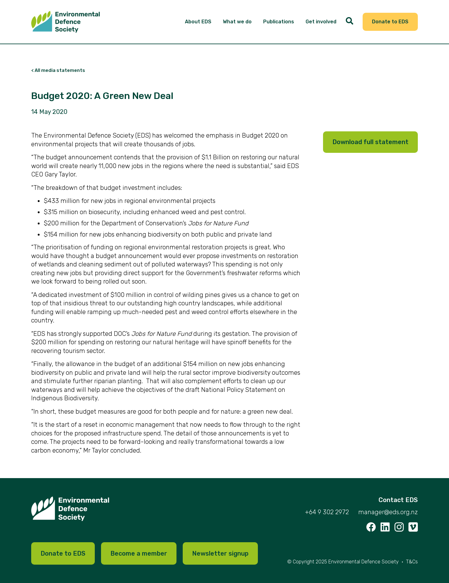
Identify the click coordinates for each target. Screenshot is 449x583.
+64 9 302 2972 (327, 512)
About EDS (198, 22)
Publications (278, 22)
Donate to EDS (390, 22)
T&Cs (412, 562)
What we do (237, 22)
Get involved (321, 22)
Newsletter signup (220, 553)
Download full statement (370, 142)
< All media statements (58, 70)
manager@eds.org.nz (388, 512)
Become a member (138, 553)
